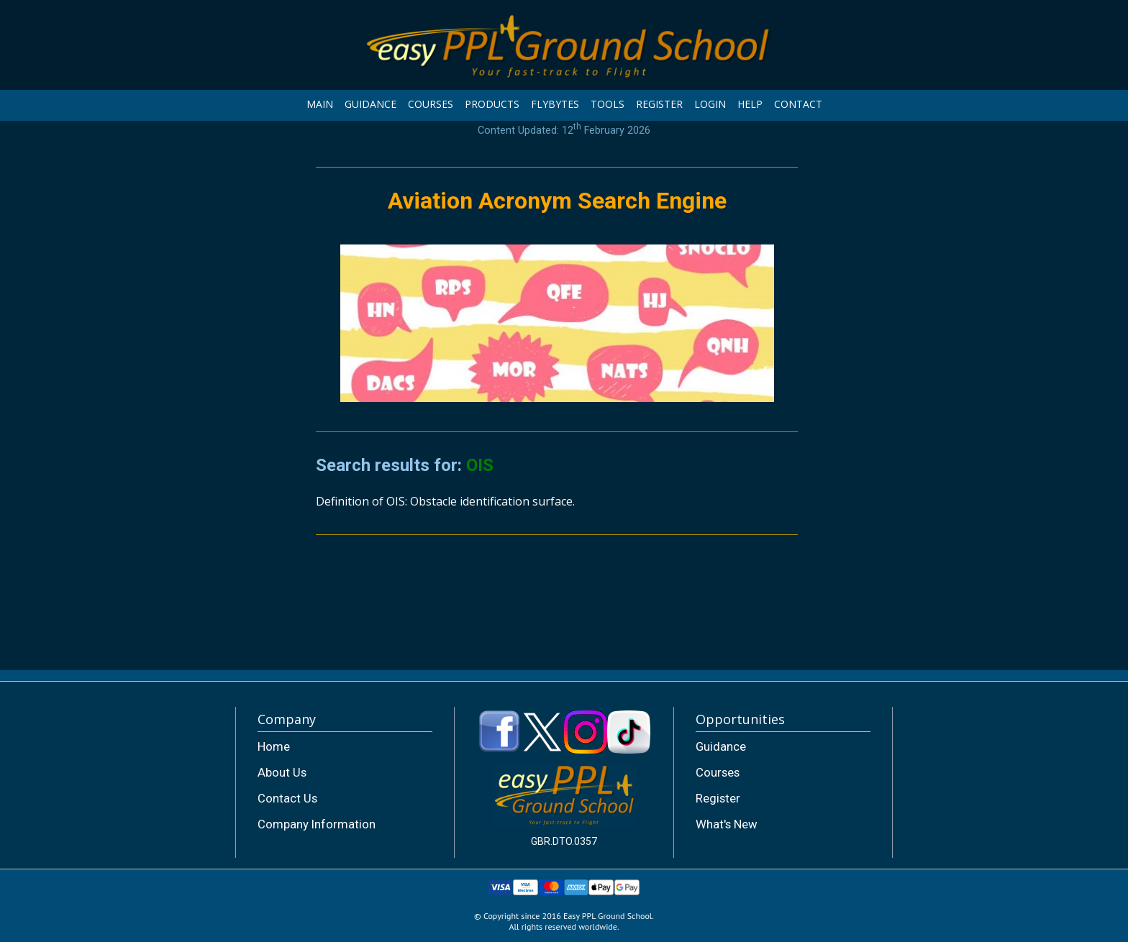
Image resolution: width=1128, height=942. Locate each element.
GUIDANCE (370, 104)
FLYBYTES (555, 104)
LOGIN (710, 104)
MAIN (319, 104)
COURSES (430, 104)
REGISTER (659, 104)
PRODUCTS (492, 104)
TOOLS (607, 104)
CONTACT (798, 104)
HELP (750, 104)
